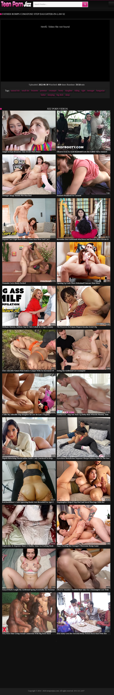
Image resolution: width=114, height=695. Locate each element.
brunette (34, 91)
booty (60, 91)
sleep (67, 95)
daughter (68, 91)
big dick (60, 95)
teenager (90, 91)
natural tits (15, 91)
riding (77, 91)
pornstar (43, 91)
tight (83, 91)
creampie (52, 91)
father (43, 95)
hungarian (100, 91)
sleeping (51, 95)
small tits (25, 91)
